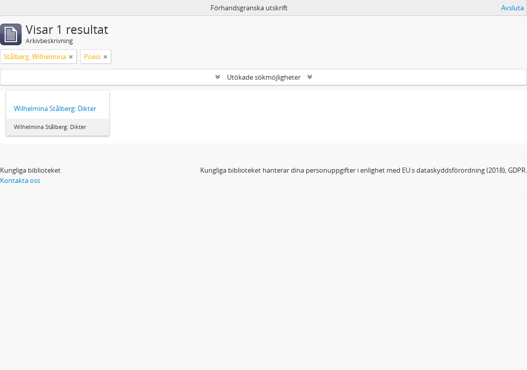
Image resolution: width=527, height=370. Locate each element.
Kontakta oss (20, 180)
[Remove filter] (71, 56)
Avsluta (512, 7)
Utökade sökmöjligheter (263, 77)
